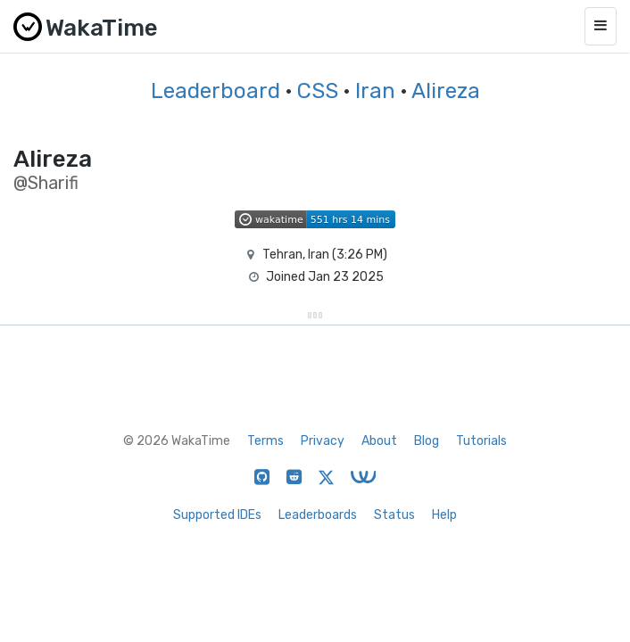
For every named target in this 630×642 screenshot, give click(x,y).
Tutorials (481, 441)
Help (444, 515)
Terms (265, 441)
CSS (317, 90)
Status (394, 515)
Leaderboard (215, 90)
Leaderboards (317, 515)
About (379, 441)
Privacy (322, 441)
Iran (375, 90)
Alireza (445, 90)
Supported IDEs (217, 515)
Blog (426, 441)
